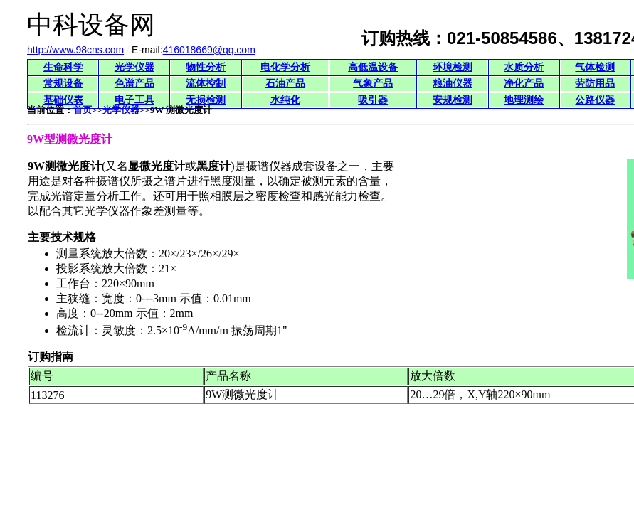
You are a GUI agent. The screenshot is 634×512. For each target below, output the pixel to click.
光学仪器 (134, 67)
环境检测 (452, 67)
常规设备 (63, 83)
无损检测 (206, 100)
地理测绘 (524, 100)
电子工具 (134, 100)
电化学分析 (285, 67)
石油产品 (285, 83)
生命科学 (63, 67)
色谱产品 (134, 83)
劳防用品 (595, 83)
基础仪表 (63, 100)
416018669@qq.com (209, 49)
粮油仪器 (452, 83)
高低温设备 (373, 67)
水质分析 (524, 67)
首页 (82, 110)
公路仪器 (595, 100)
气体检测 (595, 67)
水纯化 (285, 100)
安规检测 (452, 100)
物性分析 (206, 67)
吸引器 (373, 100)
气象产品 (373, 83)
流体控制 (206, 83)
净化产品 (524, 83)
